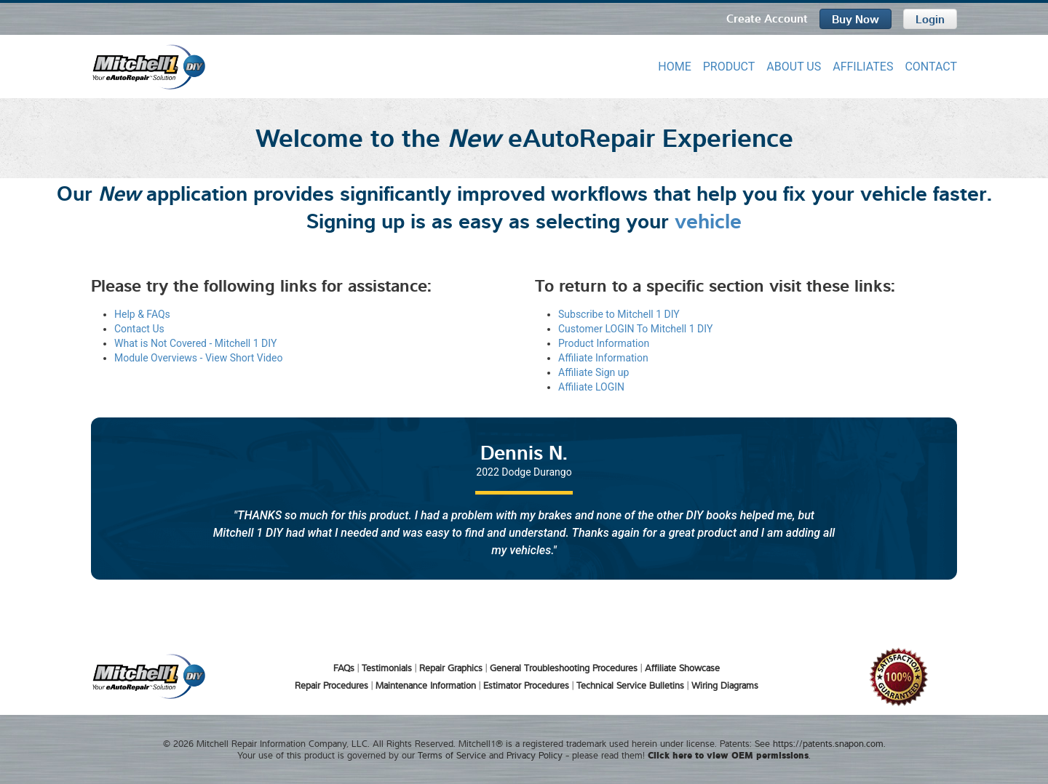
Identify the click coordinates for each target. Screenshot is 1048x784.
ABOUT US (793, 66)
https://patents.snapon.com (828, 742)
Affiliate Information (603, 357)
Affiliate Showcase (682, 666)
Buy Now (855, 18)
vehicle (708, 218)
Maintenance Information (426, 684)
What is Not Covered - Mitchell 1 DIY (195, 342)
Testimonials (387, 666)
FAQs (343, 666)
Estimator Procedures (526, 684)
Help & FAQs (142, 313)
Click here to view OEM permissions (728, 754)
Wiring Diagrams (724, 684)
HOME (674, 66)
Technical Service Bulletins (630, 684)
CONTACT (931, 66)
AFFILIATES (863, 66)
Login (930, 18)
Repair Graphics (451, 666)
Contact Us (139, 328)
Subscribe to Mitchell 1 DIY (619, 313)
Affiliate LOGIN (591, 386)
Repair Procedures (331, 684)
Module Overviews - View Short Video (198, 357)
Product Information (603, 342)
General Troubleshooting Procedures (564, 666)
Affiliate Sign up (593, 371)
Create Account (767, 17)
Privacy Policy (535, 754)
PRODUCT (729, 66)
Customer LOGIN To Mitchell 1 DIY (635, 328)
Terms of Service (452, 754)
